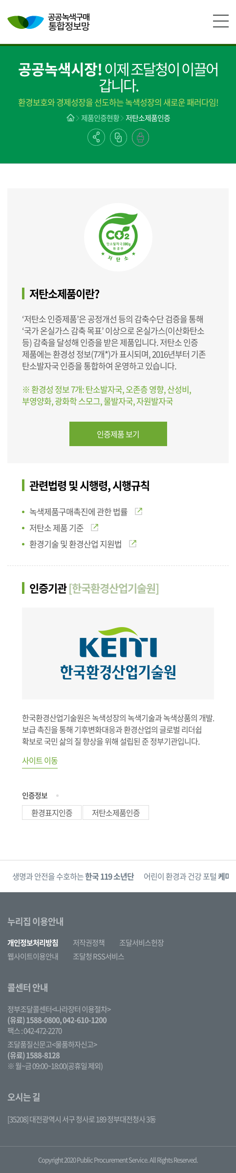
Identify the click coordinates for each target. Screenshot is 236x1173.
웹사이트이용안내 (32, 956)
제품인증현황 (100, 118)
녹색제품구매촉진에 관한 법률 (85, 511)
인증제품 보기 (118, 434)
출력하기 (140, 137)
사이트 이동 (40, 760)
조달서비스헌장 (141, 942)
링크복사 (118, 137)
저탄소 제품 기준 (63, 527)
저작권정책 (89, 942)
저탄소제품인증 (148, 118)
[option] (73, 876)
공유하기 (96, 137)
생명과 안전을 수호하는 (73, 876)
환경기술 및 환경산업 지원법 (82, 544)
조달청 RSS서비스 (98, 956)
